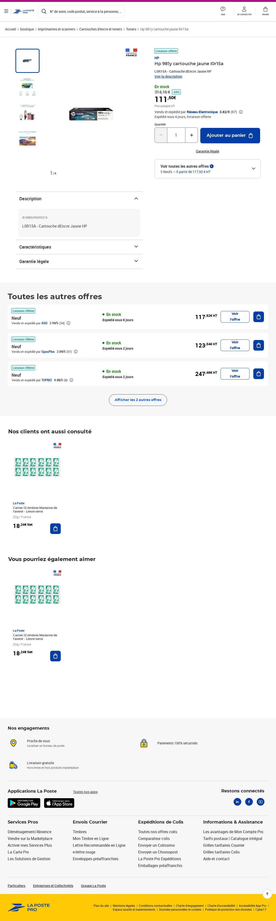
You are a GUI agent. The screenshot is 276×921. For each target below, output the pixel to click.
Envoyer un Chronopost (158, 852)
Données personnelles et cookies (180, 909)
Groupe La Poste (93, 885)
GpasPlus (48, 351)
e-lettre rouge (84, 852)
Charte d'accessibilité (221, 905)
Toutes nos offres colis (157, 831)
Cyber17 (261, 909)
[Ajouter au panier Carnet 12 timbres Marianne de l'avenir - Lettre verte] (55, 528)
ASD (44, 323)
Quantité (160, 124)
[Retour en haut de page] (267, 894)
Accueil (10, 29)
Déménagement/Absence (29, 831)
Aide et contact (216, 858)
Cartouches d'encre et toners (100, 29)
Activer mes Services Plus (30, 845)
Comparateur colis (154, 838)
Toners (131, 29)
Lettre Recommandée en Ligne (99, 845)
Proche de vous (38, 741)
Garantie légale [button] (207, 151)
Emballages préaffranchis (160, 865)
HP (157, 57)
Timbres (80, 831)
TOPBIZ (46, 380)
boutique (27, 29)
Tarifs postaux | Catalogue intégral (232, 838)
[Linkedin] (237, 802)
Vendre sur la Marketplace (30, 838)
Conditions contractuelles (155, 905)
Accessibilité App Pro (252, 905)
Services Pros (23, 822)
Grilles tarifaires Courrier (223, 845)
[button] (223, 11)
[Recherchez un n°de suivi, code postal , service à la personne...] (82, 12)
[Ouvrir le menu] (7, 11)
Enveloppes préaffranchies (95, 858)
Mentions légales (124, 905)
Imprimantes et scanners (56, 29)
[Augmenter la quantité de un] (191, 135)
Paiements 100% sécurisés (177, 743)
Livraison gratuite (40, 763)
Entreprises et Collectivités (53, 885)
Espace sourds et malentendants (134, 909)
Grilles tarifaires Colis (221, 852)
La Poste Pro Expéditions (159, 858)
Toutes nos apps (85, 791)
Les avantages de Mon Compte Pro (233, 831)
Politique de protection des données (228, 909)
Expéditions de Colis (160, 822)
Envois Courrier (90, 822)
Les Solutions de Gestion (29, 858)
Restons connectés (242, 791)
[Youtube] (260, 802)
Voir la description (168, 76)
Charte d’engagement (190, 905)
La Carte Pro (18, 852)
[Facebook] (249, 802)
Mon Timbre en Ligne (91, 838)
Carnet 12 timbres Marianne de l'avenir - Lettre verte (35, 509)
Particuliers (16, 885)
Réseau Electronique (202, 112)
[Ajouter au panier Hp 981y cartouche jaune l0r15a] (230, 135)
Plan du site (101, 905)
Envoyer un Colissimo (156, 845)
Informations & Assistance (233, 822)
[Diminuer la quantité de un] (161, 135)
